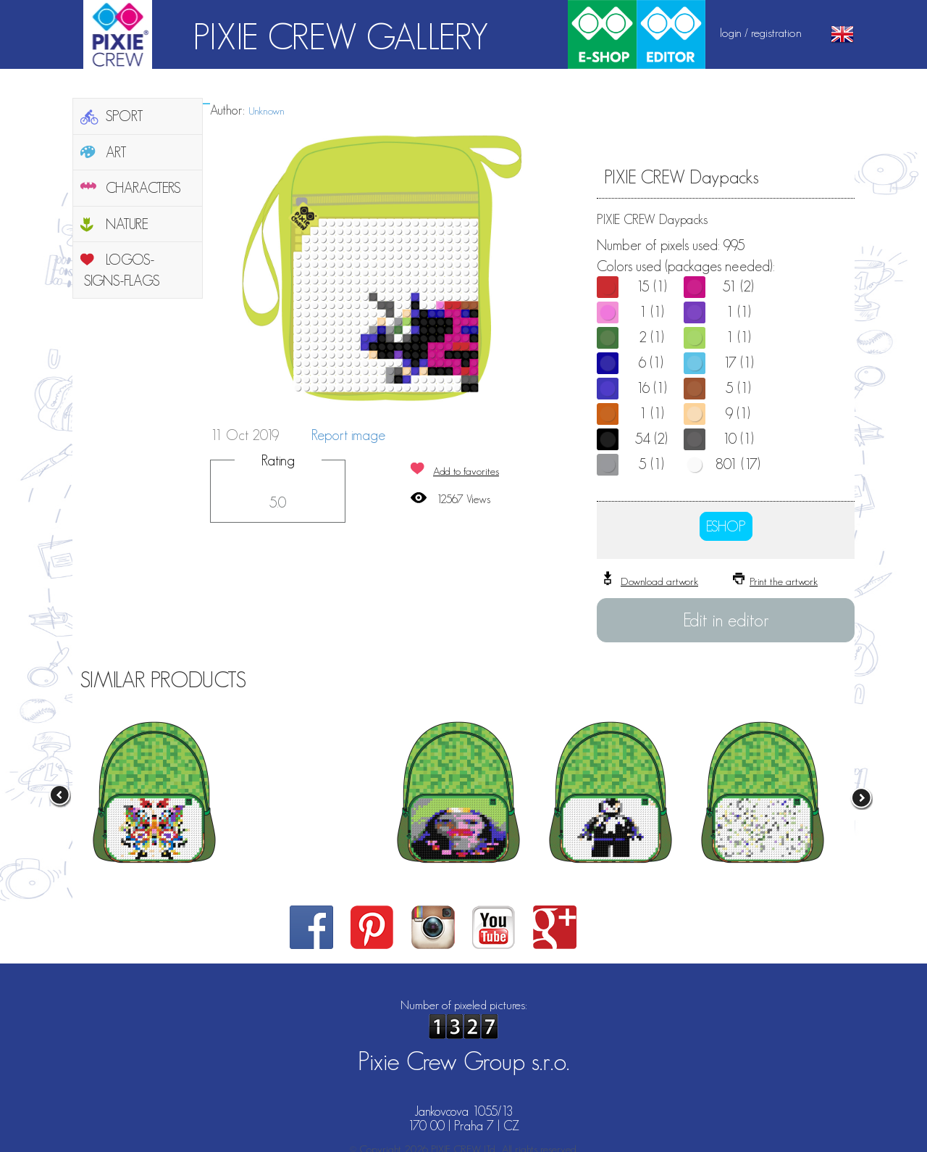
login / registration (761, 32)
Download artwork (659, 581)
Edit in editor (726, 620)
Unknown (266, 110)
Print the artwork (784, 581)
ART (116, 152)
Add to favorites (466, 471)
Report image (348, 435)
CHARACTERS (143, 188)
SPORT (124, 116)
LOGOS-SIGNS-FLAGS (122, 270)
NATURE (127, 224)
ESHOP (726, 526)
